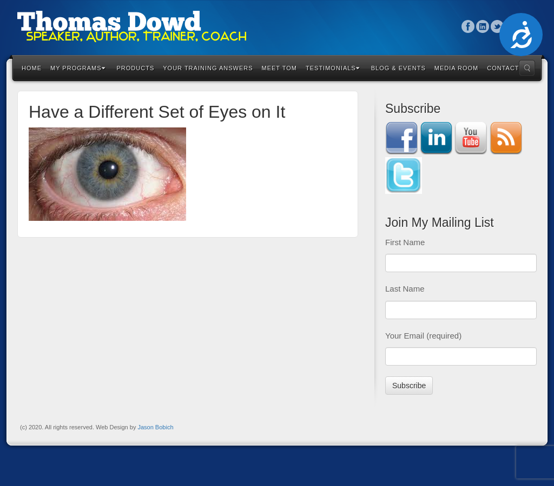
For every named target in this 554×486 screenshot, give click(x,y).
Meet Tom (279, 68)
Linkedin (483, 26)
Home (32, 68)
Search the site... (527, 68)
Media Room (456, 68)
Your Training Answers (208, 68)
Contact (503, 68)
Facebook (468, 26)
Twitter (497, 26)
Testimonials (333, 68)
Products (136, 68)
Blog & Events (398, 68)
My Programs (77, 68)
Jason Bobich (155, 427)
